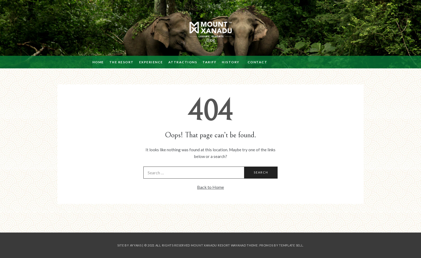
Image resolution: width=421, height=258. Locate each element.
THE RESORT (121, 62)
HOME (98, 62)
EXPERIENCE (151, 62)
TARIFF (209, 62)
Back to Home (210, 187)
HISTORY (230, 62)
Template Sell (291, 245)
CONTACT (257, 62)
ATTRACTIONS (182, 62)
